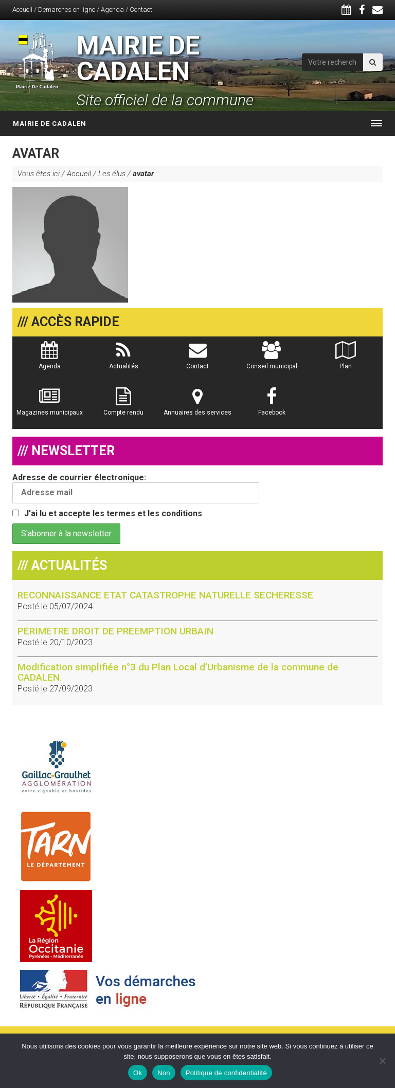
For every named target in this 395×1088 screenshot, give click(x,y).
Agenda (112, 9)
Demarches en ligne (66, 9)
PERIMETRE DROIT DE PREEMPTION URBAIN (115, 631)
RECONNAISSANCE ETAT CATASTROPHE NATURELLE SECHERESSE (165, 595)
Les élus (111, 173)
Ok (137, 1073)
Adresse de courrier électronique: (135, 488)
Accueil (22, 9)
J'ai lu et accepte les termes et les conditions (113, 513)
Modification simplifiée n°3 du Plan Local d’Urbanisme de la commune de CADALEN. (177, 672)
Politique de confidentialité (226, 1073)
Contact (141, 9)
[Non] (382, 1061)
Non (163, 1073)
